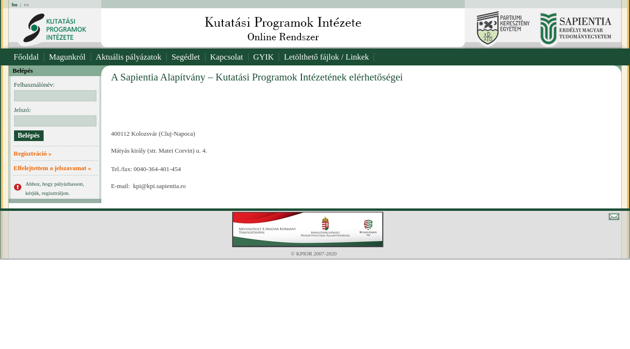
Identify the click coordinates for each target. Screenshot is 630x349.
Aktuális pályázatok (129, 57)
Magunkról (67, 57)
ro (26, 4)
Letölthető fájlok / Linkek (326, 57)
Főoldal (26, 57)
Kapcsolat (226, 57)
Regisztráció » (32, 153)
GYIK (263, 57)
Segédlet (186, 57)
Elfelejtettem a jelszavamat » (52, 168)
